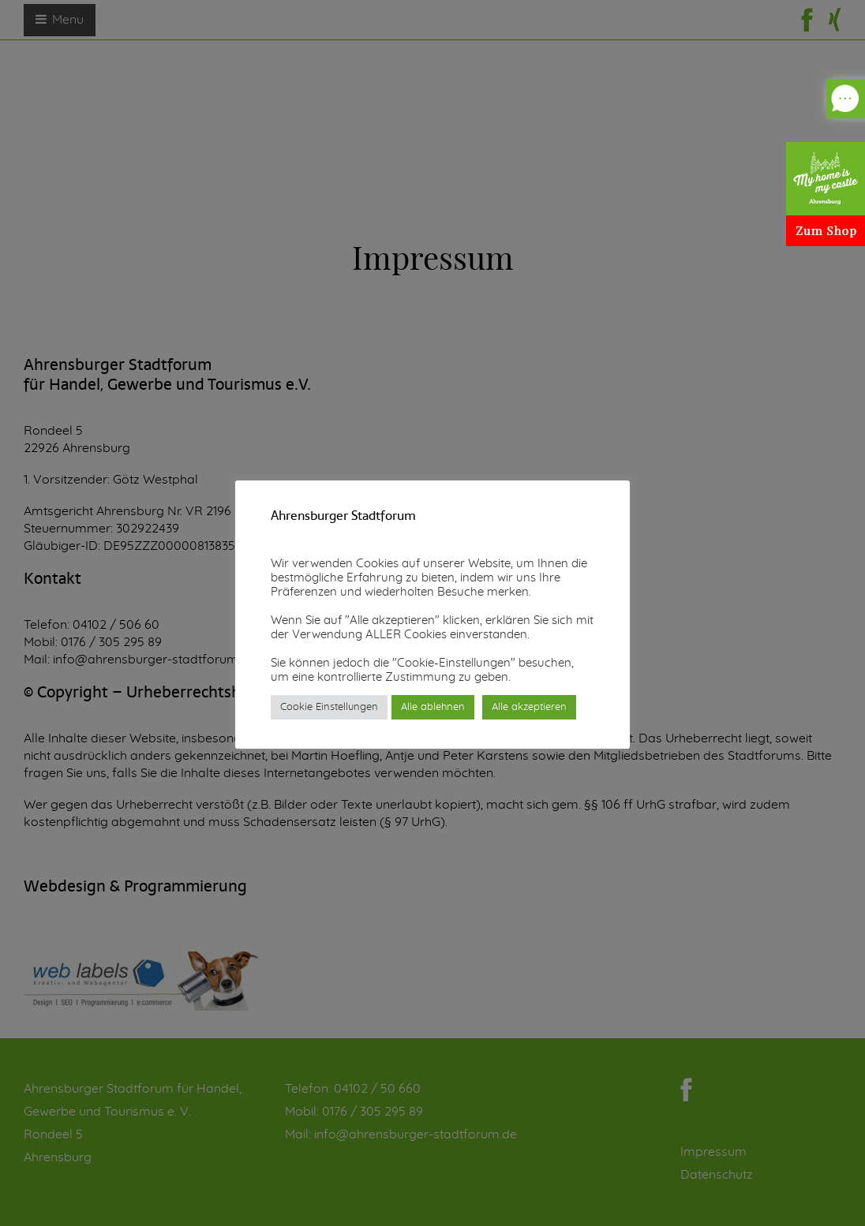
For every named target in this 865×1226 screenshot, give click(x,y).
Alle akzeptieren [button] (529, 707)
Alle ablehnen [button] (433, 707)
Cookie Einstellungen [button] (329, 707)
